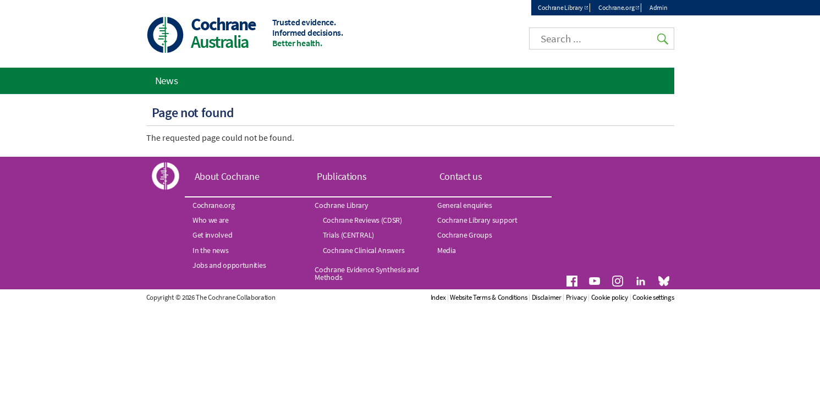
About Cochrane (227, 176)
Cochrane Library (560, 7)
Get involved (212, 235)
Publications (341, 176)
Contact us (460, 176)
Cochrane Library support (477, 220)
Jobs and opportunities (229, 265)
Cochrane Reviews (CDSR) (362, 220)
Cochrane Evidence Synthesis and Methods (367, 273)
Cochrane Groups (464, 235)
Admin (659, 7)
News (166, 80)
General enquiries (464, 205)
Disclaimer (547, 297)
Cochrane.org (616, 7)
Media (446, 250)
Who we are (210, 220)
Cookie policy (609, 297)
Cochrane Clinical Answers (364, 250)
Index (438, 297)
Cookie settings (653, 297)
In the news (210, 250)
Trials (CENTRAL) (348, 235)
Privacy (576, 297)
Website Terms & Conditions (488, 297)
